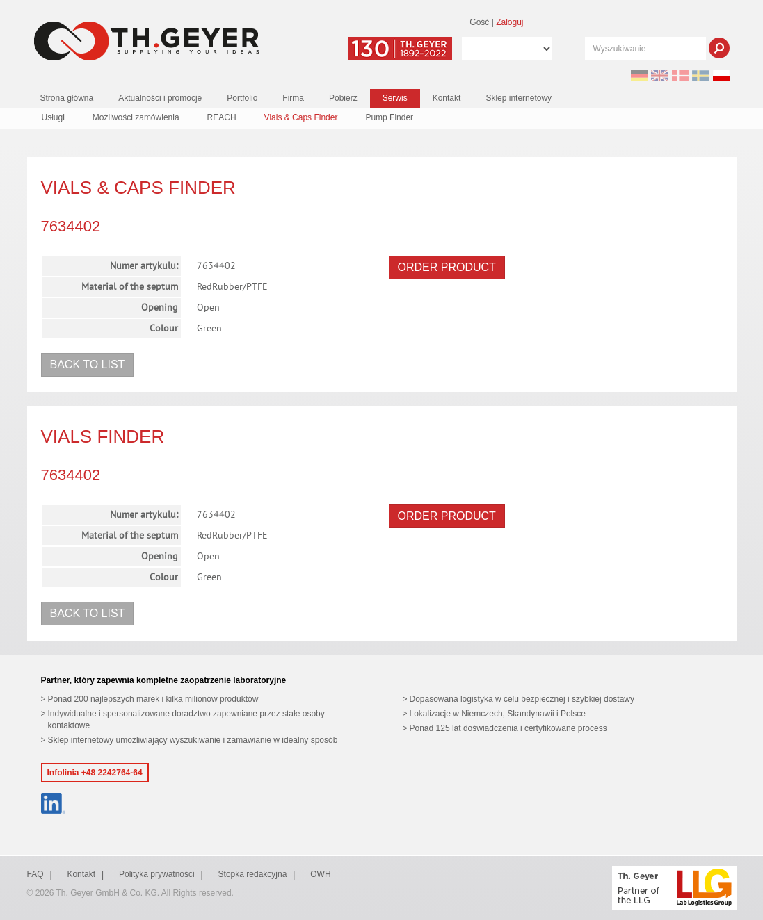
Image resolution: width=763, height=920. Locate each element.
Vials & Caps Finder (301, 117)
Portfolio (242, 98)
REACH (221, 117)
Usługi (53, 117)
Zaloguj (509, 22)
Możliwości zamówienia (136, 117)
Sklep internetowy (518, 98)
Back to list (87, 364)
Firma (293, 98)
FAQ (35, 874)
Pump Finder (389, 117)
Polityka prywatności (157, 874)
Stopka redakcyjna (252, 874)
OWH (320, 874)
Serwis (395, 98)
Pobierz (343, 98)
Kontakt (447, 98)
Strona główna (67, 98)
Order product (447, 267)
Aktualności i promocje (160, 98)
